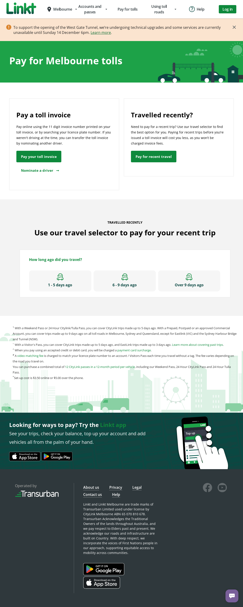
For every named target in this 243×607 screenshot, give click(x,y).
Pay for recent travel (154, 156)
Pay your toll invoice (39, 156)
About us (91, 487)
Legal (137, 487)
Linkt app (113, 425)
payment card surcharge (134, 350)
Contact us (92, 494)
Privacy (115, 487)
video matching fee (30, 356)
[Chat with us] (231, 595)
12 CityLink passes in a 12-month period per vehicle (100, 367)
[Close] (234, 27)
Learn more (101, 32)
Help (116, 494)
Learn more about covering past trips (197, 345)
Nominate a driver (40, 170)
